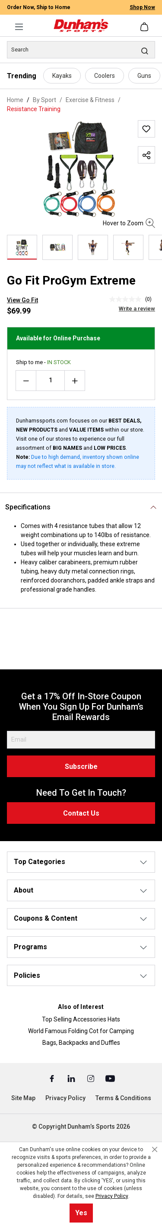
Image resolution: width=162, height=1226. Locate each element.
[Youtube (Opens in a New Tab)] (110, 1078)
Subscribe (81, 766)
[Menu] (19, 26)
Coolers (104, 75)
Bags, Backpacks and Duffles (81, 1042)
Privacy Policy (65, 1098)
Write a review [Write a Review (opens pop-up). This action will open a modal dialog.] (137, 308)
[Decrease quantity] (26, 380)
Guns (144, 75)
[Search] (81, 49)
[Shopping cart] (145, 26)
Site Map (23, 1098)
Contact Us (81, 813)
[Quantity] (50, 380)
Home (15, 99)
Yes (81, 1213)
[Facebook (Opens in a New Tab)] (52, 1078)
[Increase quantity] (74, 380)
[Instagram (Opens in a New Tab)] (91, 1078)
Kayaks (62, 75)
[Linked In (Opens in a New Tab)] (72, 1078)
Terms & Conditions (123, 1098)
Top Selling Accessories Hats (81, 1019)
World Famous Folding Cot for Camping (81, 1031)
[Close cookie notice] (155, 1149)
